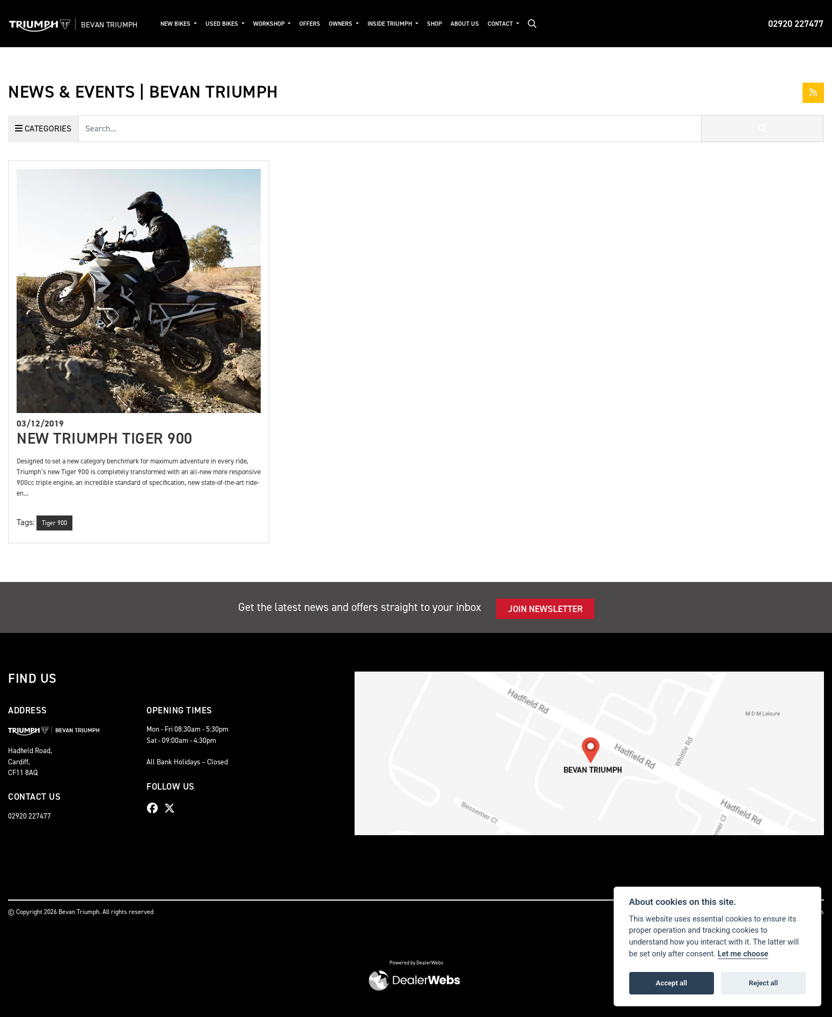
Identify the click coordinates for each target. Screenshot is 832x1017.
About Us (472, 24)
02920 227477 (795, 23)
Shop (441, 24)
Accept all (671, 983)
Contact (508, 24)
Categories (43, 128)
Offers (317, 24)
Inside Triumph (398, 24)
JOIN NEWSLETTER (545, 609)
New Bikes (183, 24)
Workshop (276, 24)
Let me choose (743, 954)
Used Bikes (229, 24)
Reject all (763, 983)
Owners (349, 24)
